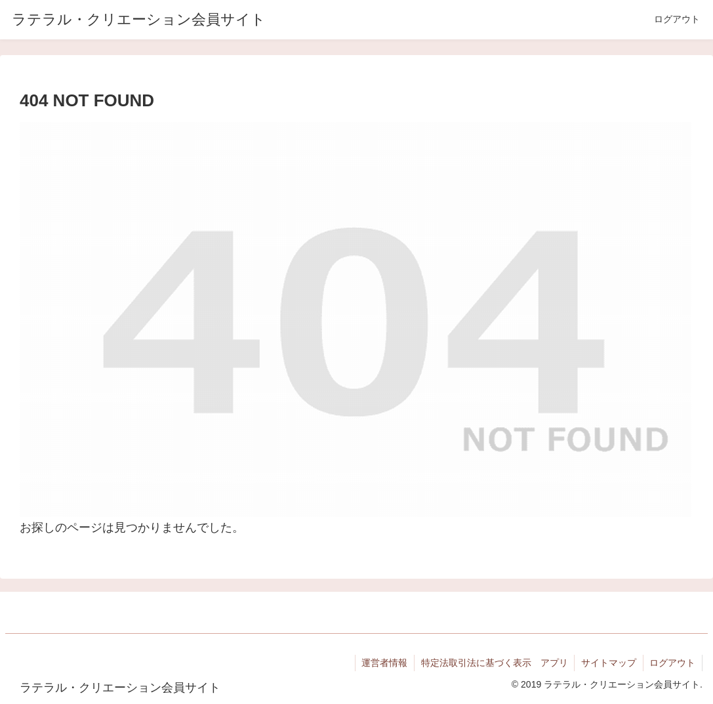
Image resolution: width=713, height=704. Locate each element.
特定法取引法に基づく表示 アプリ (493, 662)
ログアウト (672, 662)
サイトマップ (608, 662)
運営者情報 (383, 662)
